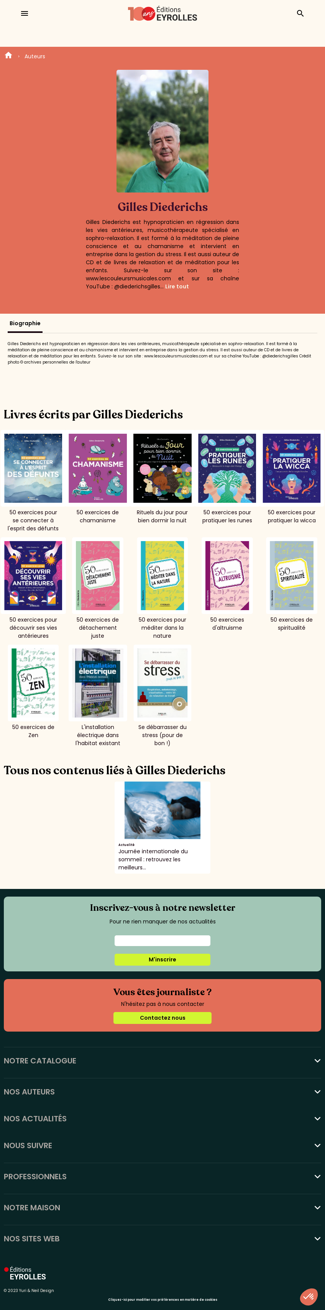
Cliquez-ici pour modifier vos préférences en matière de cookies (162, 1300)
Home (8, 56)
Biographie (25, 323)
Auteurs (35, 56)
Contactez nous (162, 1018)
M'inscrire (162, 959)
